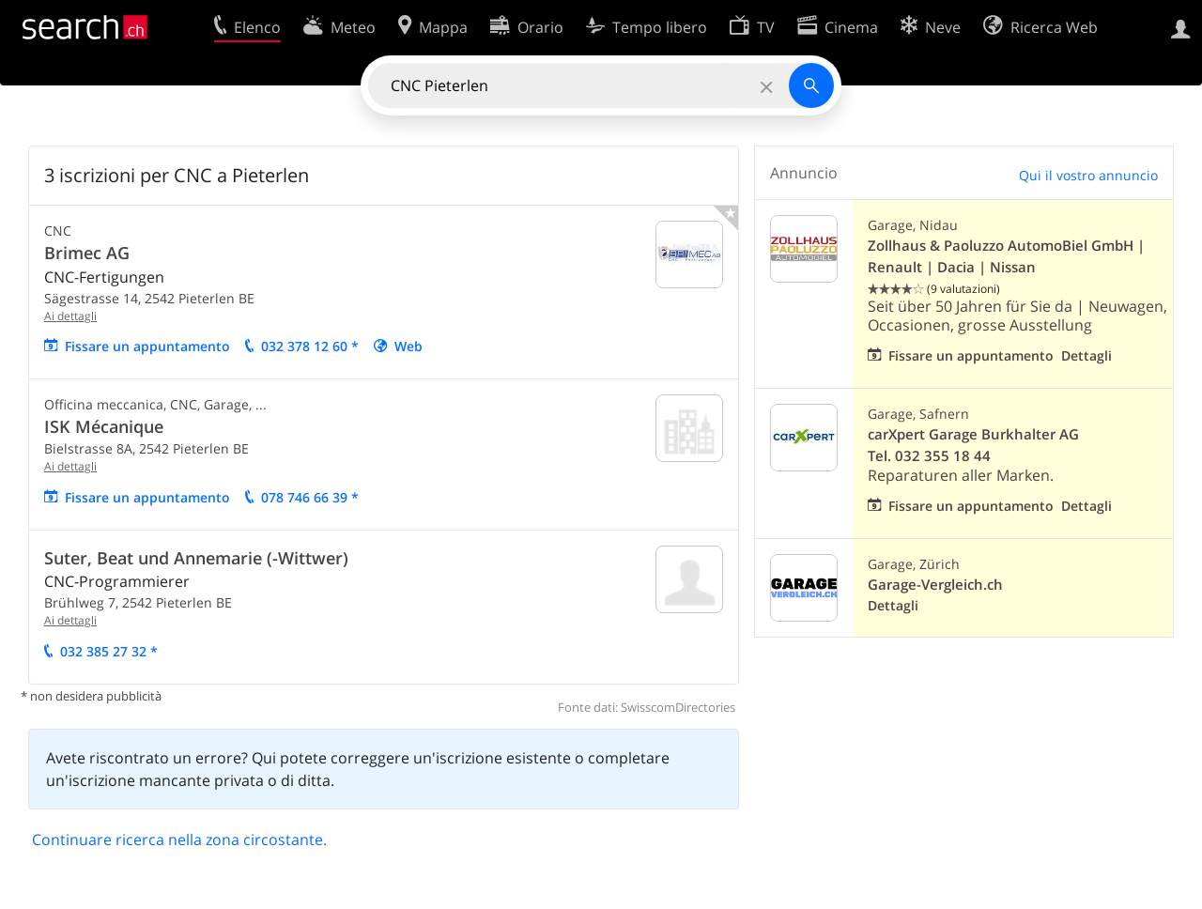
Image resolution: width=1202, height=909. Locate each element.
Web (408, 346)
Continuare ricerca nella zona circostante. (179, 839)
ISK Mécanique (103, 426)
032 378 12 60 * (310, 346)
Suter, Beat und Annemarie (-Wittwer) (196, 558)
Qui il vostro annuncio (1088, 175)
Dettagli (1086, 355)
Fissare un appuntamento (147, 346)
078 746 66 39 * (310, 497)
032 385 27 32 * (109, 651)
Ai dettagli (70, 316)
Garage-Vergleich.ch (935, 584)
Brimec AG (87, 252)
